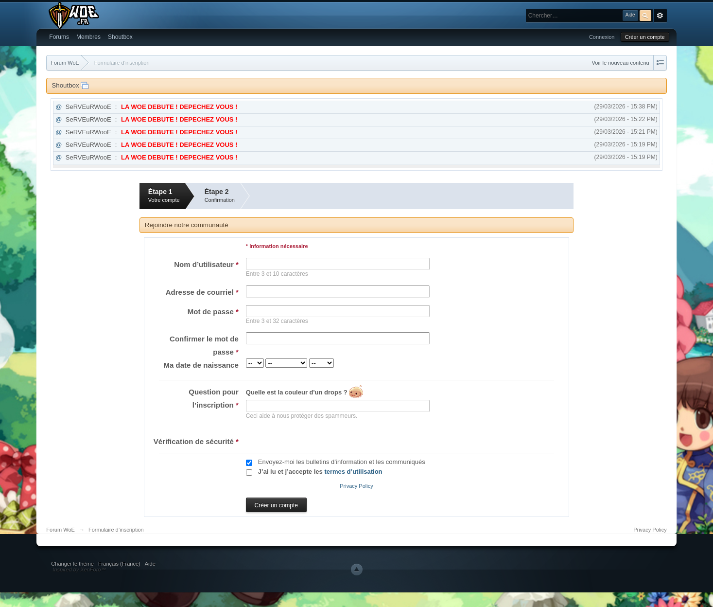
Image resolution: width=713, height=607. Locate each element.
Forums (59, 37)
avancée (660, 15)
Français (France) (119, 564)
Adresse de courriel (202, 292)
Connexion (602, 37)
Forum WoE (60, 530)
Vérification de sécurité (196, 441)
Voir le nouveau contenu (620, 63)
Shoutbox (120, 37)
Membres (88, 37)
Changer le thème (72, 564)
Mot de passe (213, 311)
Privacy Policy (356, 486)
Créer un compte (645, 37)
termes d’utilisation (353, 471)
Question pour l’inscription (214, 398)
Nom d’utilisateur (206, 264)
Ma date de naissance (201, 365)
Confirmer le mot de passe (204, 345)
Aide (150, 564)
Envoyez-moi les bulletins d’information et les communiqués (341, 461)
